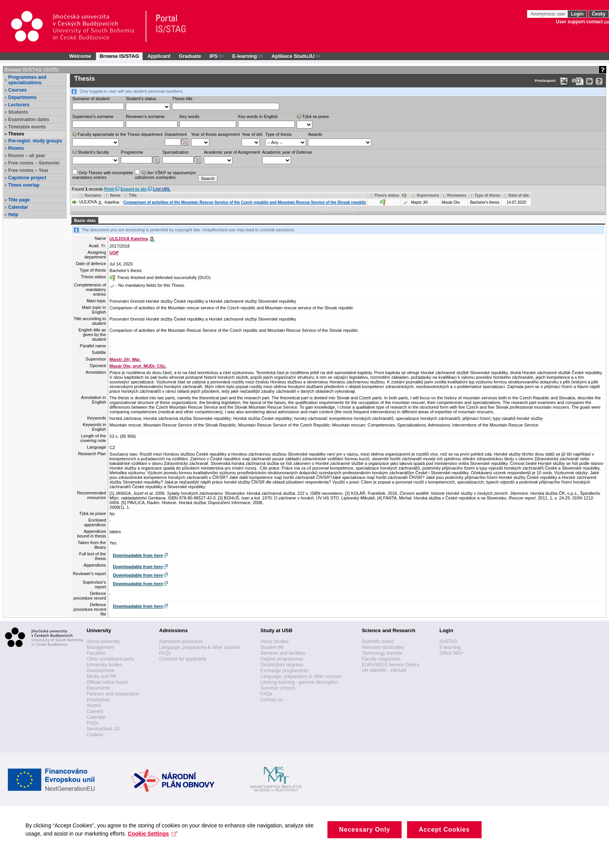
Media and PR (101, 676)
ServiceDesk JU (103, 729)
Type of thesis (278, 134)
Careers (95, 711)
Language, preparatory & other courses (199, 647)
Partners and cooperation (113, 694)
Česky (599, 14)
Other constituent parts (110, 659)
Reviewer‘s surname (145, 116)
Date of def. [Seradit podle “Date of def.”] (518, 195)
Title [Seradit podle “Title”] (133, 195)
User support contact (579, 21)
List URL (162, 189)
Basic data (85, 220)
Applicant (159, 56)
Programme (132, 152)
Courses (17, 90)
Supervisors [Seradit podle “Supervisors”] (427, 195)
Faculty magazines (381, 659)
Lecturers (19, 104)
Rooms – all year (26, 155)
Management (100, 647)
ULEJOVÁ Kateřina (129, 238)
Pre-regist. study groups (35, 141)
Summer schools (278, 688)
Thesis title (182, 98)
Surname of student (91, 98)
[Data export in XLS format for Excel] (564, 81)
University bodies (104, 664)
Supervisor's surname (92, 116)
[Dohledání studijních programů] (156, 160)
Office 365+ (451, 653)
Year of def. (252, 134)
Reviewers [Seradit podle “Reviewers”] (456, 195)
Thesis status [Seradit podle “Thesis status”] (386, 195)
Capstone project (27, 177)
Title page (19, 200)
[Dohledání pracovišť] (185, 142)
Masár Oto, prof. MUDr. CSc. (138, 366)
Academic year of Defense (287, 152)
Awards (315, 134)
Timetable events (27, 127)
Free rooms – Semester (34, 163)
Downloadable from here (138, 555)
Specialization (175, 152)
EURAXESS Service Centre (390, 664)
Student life (272, 647)
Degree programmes (282, 659)
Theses (16, 134)
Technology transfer (382, 653)
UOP (114, 252)
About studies (275, 641)
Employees (98, 699)
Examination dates (28, 119)
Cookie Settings (154, 843)
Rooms (16, 148)
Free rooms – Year (28, 170)
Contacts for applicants (183, 659)
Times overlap (23, 185)
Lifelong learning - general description (299, 682)
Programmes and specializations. (27, 80)
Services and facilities (283, 653)
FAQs (92, 723)
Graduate (190, 56)
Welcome (80, 56)
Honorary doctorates (383, 647)
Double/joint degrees (282, 664)
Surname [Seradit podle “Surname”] (93, 195)
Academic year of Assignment (232, 152)
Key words (189, 116)
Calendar (18, 207)
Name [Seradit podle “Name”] (115, 195)
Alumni (94, 705)
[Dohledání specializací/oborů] (198, 160)
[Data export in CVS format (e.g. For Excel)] (578, 81)
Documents (98, 688)
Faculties (96, 653)
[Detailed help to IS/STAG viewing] (599, 81)
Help (13, 214)
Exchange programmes (285, 670)
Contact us (272, 699)
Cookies (95, 734)
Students (18, 112)
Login (577, 14)
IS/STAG (448, 641)
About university (103, 641)
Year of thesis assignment (215, 134)
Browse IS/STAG (119, 56)
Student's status (141, 98)
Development (100, 670)
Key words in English (258, 116)
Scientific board (377, 641)
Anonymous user (549, 14)
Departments (22, 97)
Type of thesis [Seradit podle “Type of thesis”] (488, 195)
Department (176, 134)
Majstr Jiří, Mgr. (125, 359)
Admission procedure (181, 641)
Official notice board (107, 682)
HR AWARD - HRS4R (384, 670)
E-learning (450, 647)
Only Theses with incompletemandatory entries (102, 174)
